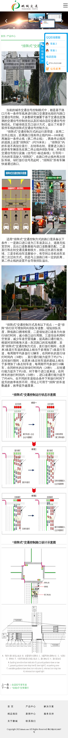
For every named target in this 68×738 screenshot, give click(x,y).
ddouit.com (25, 729)
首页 (3, 36)
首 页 (11, 706)
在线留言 (52, 69)
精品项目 (13, 713)
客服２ (53, 43)
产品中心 (11, 36)
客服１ (53, 50)
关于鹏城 (13, 721)
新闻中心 (31, 713)
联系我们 (31, 721)
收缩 (42, 52)
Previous (8, 22)
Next (63, 22)
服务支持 (49, 713)
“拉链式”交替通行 (20, 688)
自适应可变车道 (19, 684)
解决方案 (49, 706)
